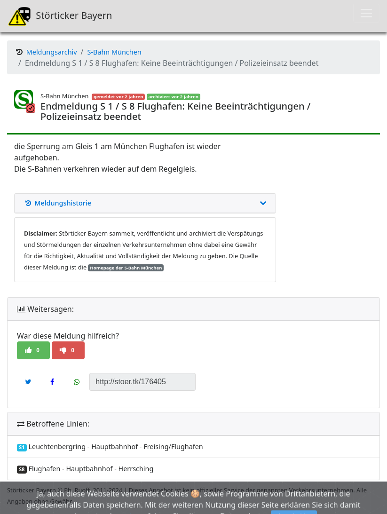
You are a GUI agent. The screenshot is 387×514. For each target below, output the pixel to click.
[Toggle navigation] (366, 13)
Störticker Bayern (60, 16)
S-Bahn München (114, 51)
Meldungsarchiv (51, 51)
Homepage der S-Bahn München (126, 268)
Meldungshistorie (145, 203)
